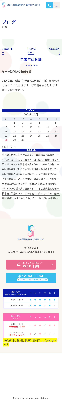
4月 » (13, 146)
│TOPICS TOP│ (31, 50)
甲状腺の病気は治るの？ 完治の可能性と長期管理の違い (31, 183)
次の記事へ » (54, 50)
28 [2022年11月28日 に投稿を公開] (6, 139)
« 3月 (5, 146)
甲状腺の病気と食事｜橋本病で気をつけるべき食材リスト (31, 164)
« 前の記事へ (7, 50)
